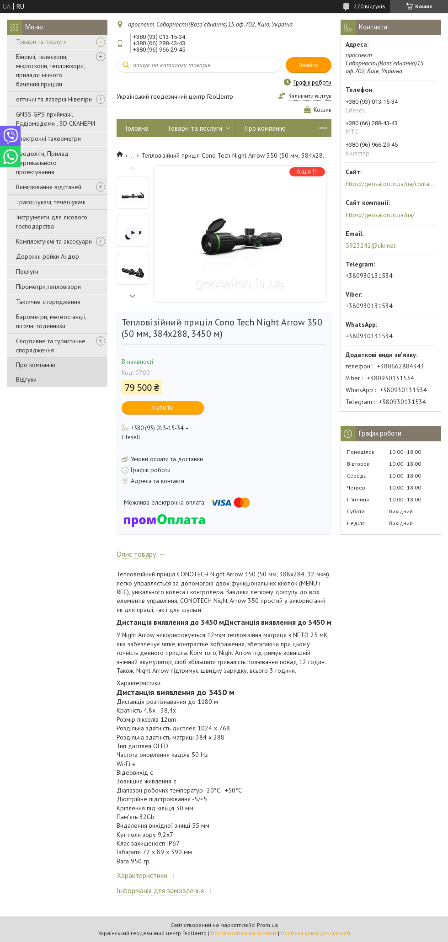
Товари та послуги (41, 41)
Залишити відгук (309, 96)
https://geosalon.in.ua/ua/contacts (390, 184)
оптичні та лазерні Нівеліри (54, 99)
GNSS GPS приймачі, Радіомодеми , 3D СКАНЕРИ (55, 119)
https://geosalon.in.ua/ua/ (380, 215)
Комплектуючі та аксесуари (54, 241)
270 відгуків (369, 6)
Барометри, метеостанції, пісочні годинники (51, 321)
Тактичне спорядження (48, 302)
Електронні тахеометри (48, 138)
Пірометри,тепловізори (48, 286)
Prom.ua (267, 924)
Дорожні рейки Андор (47, 256)
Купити (163, 407)
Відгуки (26, 379)
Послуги (27, 271)
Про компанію (35, 365)
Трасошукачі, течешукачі (50, 202)
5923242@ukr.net (370, 245)
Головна (137, 128)
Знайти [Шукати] (309, 65)
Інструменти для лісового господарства (51, 221)
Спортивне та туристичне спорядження (50, 345)
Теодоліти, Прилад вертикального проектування (42, 162)
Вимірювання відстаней (48, 187)
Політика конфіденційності (315, 933)
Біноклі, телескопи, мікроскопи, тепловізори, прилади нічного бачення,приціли (50, 70)
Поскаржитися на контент (244, 933)
